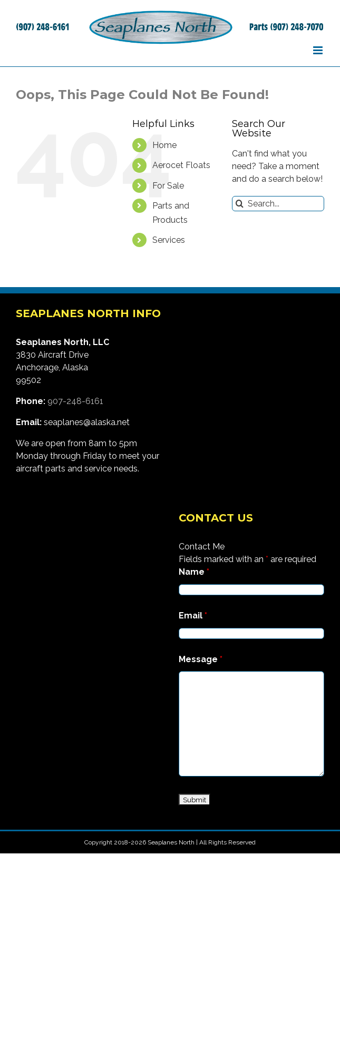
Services (168, 240)
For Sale (168, 186)
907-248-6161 (75, 401)
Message (200, 659)
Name (194, 572)
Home (164, 145)
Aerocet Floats (181, 165)
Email (193, 616)
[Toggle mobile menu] (318, 50)
